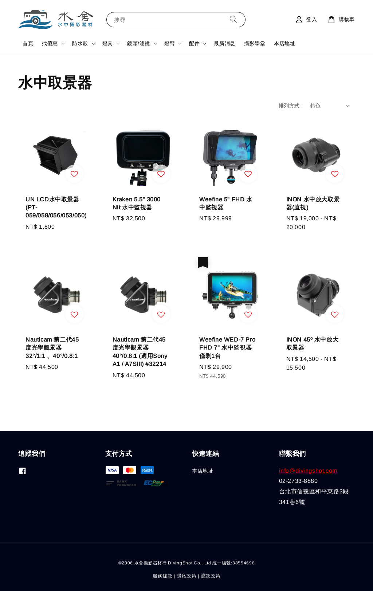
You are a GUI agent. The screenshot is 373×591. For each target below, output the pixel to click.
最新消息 (224, 43)
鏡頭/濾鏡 (138, 43)
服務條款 (163, 576)
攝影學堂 (254, 43)
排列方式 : (291, 106)
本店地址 (284, 43)
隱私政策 (187, 576)
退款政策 (211, 576)
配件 (194, 43)
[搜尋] (233, 19)
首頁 (28, 43)
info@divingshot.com (308, 471)
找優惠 (50, 43)
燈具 (107, 43)
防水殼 (80, 43)
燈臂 (169, 43)
